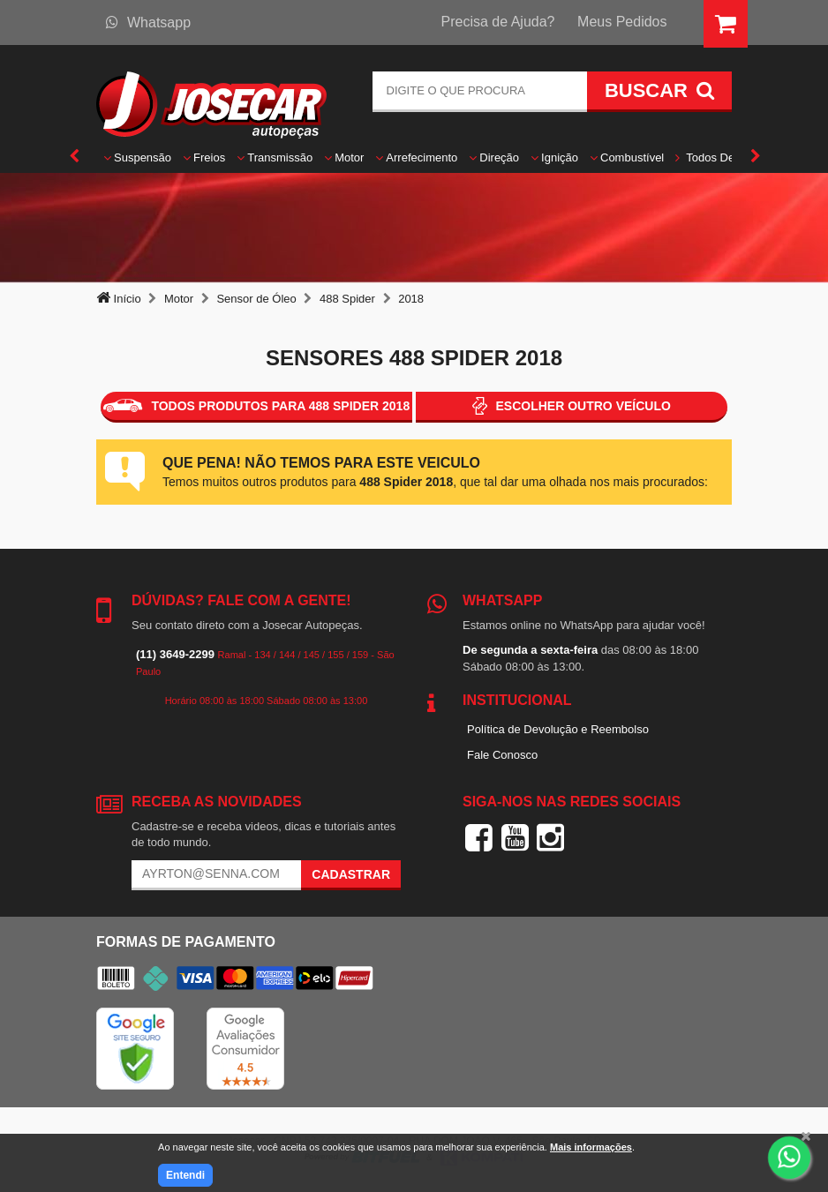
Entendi (185, 1175)
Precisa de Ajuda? (498, 21)
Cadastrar (351, 874)
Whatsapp (148, 22)
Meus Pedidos (621, 21)
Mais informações (591, 1147)
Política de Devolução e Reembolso (558, 729)
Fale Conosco (502, 754)
